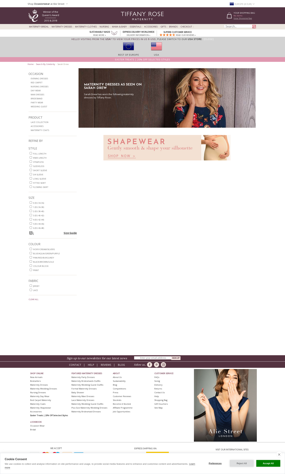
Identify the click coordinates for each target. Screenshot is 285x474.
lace (35, 290)
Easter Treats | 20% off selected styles (142, 59)
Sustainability (119, 381)
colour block (41, 266)
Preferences (215, 463)
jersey (36, 286)
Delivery (158, 384)
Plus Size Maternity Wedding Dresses (89, 407)
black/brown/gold (43, 261)
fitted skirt (39, 183)
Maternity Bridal (39, 27)
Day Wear (36, 90)
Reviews (106, 365)
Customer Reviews (122, 396)
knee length (40, 157)
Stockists (117, 400)
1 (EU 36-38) (38, 207)
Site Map (158, 407)
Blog (121, 365)
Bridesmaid (37, 98)
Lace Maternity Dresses (82, 400)
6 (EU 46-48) (38, 228)
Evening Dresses (39, 78)
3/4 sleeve (38, 174)
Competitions (119, 388)
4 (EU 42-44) (38, 219)
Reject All (242, 463)
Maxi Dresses (37, 94)
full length (39, 153)
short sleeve (40, 170)
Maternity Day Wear (39, 396)
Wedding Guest (39, 106)
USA (156, 54)
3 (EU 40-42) (38, 215)
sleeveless (38, 166)
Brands (173, 27)
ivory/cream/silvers (44, 249)
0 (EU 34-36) (38, 203)
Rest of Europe (128, 54)
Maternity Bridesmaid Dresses (86, 411)
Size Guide (70, 233)
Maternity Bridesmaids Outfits (85, 381)
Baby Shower (77, 392)
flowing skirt (40, 187)
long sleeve (39, 178)
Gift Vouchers (161, 404)
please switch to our (179, 39)
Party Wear (37, 102)
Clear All (34, 299)
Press (115, 392)
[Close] (209, 39)
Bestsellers (35, 381)
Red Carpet (37, 82)
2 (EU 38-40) (38, 211)
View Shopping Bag (243, 18)
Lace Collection (39, 122)
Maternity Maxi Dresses (82, 396)
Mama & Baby (119, 27)
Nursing (104, 27)
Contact (75, 365)
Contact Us (159, 392)
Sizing (157, 381)
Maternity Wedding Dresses (43, 388)
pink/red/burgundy (43, 257)
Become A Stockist (122, 404)
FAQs (156, 377)
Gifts (163, 27)
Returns (158, 388)
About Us (117, 377)
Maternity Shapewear (40, 407)
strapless (38, 162)
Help (91, 365)
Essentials (135, 27)
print (36, 270)
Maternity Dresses (62, 27)
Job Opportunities (121, 411)
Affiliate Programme (123, 407)
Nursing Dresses (39, 86)
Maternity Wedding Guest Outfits (87, 384)
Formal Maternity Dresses (84, 388)
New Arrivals (36, 377)
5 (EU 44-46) (38, 223)
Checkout (186, 27)
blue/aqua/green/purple (46, 253)
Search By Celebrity (45, 64)
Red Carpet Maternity (40, 400)
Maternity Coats (40, 130)
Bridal (33, 429)
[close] (279, 454)
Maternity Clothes (86, 27)
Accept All (268, 463)
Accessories (151, 27)
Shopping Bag (160, 400)
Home (31, 64)
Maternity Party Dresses (83, 377)
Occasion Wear (37, 425)
